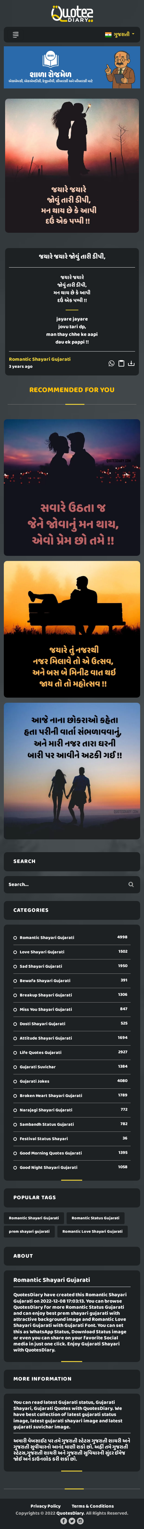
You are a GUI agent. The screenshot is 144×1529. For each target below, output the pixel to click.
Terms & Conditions (93, 1506)
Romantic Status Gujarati (95, 1218)
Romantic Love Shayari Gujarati (92, 1231)
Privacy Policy (46, 1506)
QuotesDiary (70, 1513)
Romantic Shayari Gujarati (40, 359)
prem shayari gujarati (29, 1231)
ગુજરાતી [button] (118, 35)
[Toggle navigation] (16, 34)
